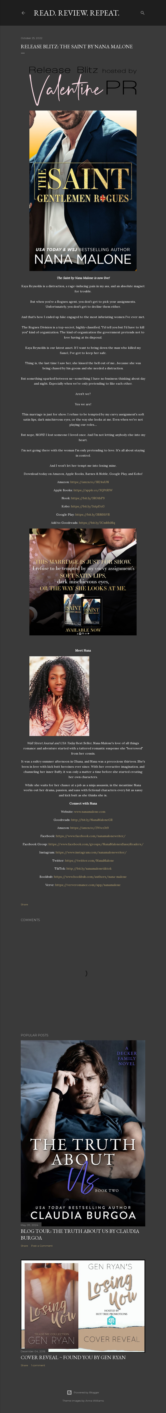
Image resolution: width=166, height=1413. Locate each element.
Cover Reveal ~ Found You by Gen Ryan (73, 1357)
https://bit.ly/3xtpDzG (87, 506)
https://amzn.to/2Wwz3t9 (89, 828)
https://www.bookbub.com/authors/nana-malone (90, 877)
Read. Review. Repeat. (77, 13)
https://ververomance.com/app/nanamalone (87, 885)
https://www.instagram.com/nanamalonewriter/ (91, 852)
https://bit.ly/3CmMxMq (96, 523)
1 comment (38, 1365)
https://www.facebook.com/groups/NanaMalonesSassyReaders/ (96, 844)
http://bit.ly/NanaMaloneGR (91, 820)
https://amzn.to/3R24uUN (89, 482)
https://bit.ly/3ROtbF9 (87, 498)
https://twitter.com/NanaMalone (89, 860)
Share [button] (24, 904)
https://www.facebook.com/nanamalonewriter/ (90, 836)
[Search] (142, 12)
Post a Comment (42, 1245)
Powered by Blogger (83, 1392)
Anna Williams (94, 1400)
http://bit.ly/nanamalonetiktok (88, 868)
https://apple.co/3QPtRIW (93, 490)
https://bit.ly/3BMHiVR (92, 514)
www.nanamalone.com (89, 812)
